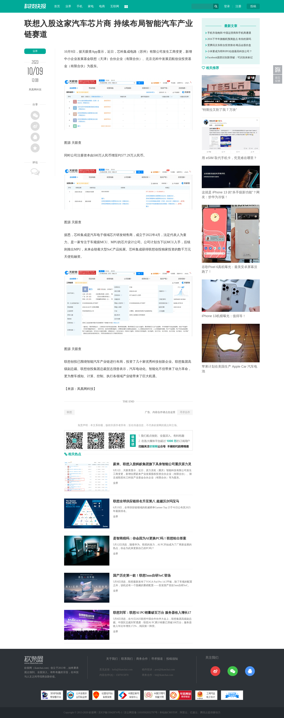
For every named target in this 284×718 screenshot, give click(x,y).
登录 (227, 6)
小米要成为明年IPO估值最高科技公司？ (228, 51)
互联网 (114, 6)
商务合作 (142, 658)
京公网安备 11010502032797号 (141, 712)
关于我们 (112, 658)
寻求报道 (157, 658)
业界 (68, 6)
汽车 (93, 235)
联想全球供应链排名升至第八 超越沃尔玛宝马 (146, 501)
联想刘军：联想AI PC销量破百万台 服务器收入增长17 (152, 612)
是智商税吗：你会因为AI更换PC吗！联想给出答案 (149, 538)
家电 (91, 6)
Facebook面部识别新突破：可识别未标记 (229, 57)
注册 (238, 6)
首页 (57, 6)
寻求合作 (185, 412)
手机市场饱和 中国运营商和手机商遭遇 (228, 33)
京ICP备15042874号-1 (110, 712)
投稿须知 (172, 658)
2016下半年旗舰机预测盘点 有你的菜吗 (228, 39)
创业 (178, 59)
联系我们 (127, 658)
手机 (79, 6)
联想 (69, 412)
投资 (184, 59)
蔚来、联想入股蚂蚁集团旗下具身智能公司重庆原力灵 (152, 464)
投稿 (253, 6)
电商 (102, 6)
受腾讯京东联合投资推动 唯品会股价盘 (228, 45)
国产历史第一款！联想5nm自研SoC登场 (142, 575)
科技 (155, 361)
